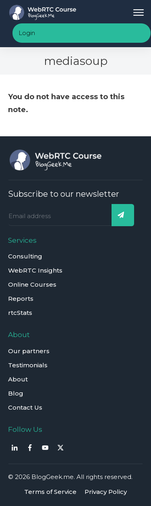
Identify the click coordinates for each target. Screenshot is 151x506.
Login (27, 33)
